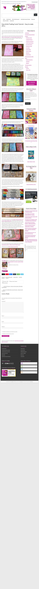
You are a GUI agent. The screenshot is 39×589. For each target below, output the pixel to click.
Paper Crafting (28, 51)
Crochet (27, 68)
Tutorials (15, 281)
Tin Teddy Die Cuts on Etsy (6, 351)
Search (36, 13)
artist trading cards (9, 277)
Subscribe (27, 103)
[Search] (35, 15)
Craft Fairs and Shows (29, 41)
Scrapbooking (28, 54)
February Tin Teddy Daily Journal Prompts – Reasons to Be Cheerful (12, 290)
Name (3, 315)
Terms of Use (23, 348)
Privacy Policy (23, 350)
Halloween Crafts (29, 46)
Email (3, 321)
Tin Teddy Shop (4, 348)
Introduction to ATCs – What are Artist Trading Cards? (11, 244)
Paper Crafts (12, 281)
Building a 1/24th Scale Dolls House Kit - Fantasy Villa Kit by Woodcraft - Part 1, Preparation (31, 240)
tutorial (7, 278)
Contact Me (12, 20)
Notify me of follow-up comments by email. (10, 331)
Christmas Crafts (29, 37)
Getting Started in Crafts (29, 56)
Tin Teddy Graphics (28, 65)
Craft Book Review (29, 39)
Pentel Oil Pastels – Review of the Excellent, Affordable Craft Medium (12, 287)
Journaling (28, 47)
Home (4, 19)
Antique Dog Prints (29, 59)
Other (26, 58)
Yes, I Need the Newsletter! (31, 83)
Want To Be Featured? (15, 19)
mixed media (15, 277)
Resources (33, 19)
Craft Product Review (29, 42)
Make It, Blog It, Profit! (31, 161)
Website (3, 326)
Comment (4, 301)
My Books (27, 61)
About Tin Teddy (6, 20)
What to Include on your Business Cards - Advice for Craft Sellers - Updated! (30, 229)
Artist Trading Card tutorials (13, 246)
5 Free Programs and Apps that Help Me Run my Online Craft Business (30, 236)
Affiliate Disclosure (24, 351)
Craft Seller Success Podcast (25, 19)
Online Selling (28, 49)
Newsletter (3, 354)
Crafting (26, 36)
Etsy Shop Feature (29, 44)
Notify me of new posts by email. (8, 333)
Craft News (27, 32)
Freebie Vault (8, 19)
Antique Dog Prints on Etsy (31, 184)
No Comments (5, 282)
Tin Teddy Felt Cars (31, 125)
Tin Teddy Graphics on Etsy (6, 350)
